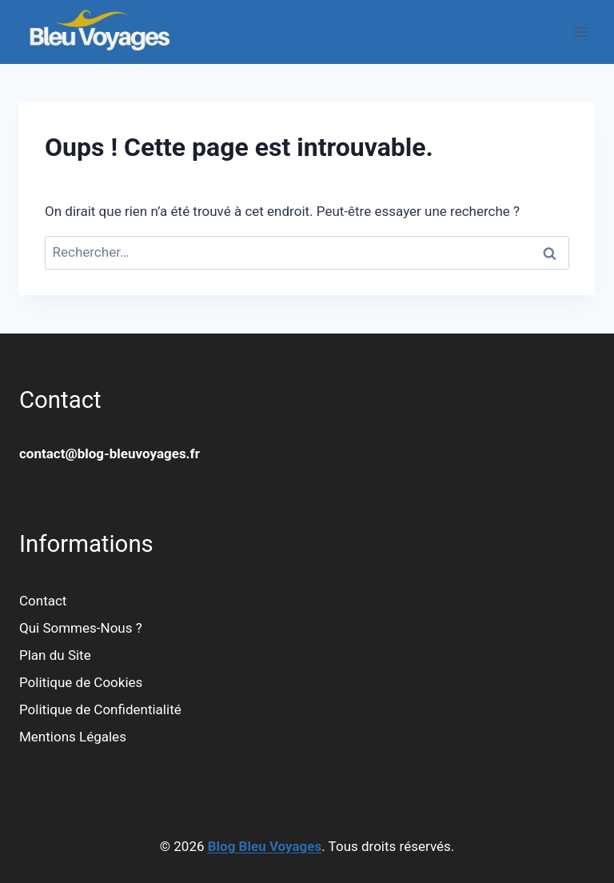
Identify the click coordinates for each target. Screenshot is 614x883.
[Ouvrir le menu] (580, 31)
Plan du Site (55, 655)
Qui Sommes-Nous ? (80, 628)
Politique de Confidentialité (100, 709)
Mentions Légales (72, 737)
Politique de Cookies (80, 682)
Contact (42, 601)
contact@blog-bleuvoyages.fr (109, 453)
